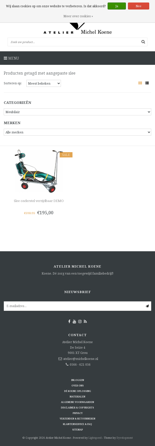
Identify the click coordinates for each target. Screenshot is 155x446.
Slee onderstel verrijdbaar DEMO (39, 200)
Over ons (77, 385)
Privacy (78, 413)
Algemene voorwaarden (77, 402)
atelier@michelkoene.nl (80, 359)
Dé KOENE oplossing (77, 391)
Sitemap (77, 429)
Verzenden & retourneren (77, 418)
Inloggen (77, 380)
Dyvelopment (125, 437)
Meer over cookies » (78, 16)
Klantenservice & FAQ (77, 424)
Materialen (77, 396)
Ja (116, 6)
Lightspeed (95, 437)
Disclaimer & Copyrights (77, 407)
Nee (138, 6)
